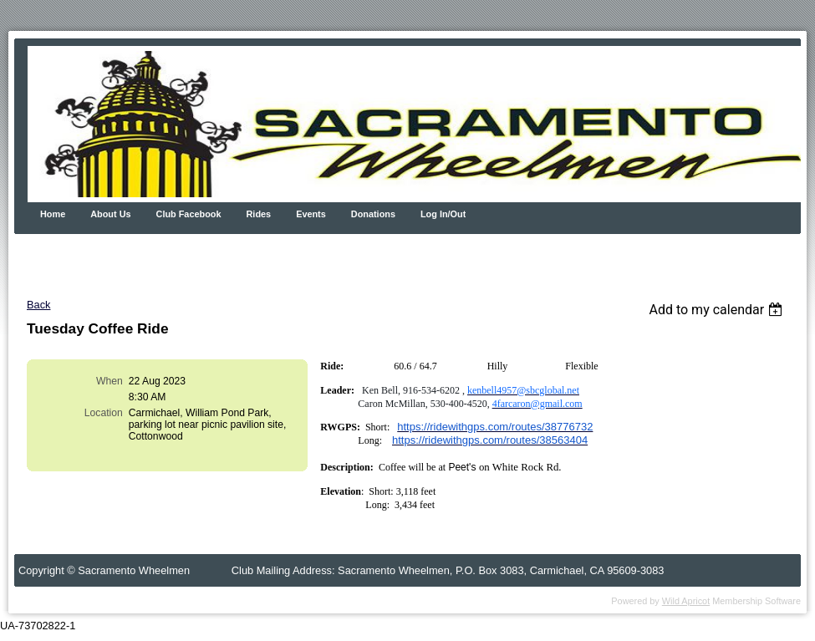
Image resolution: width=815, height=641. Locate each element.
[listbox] (718, 309)
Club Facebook (189, 214)
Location (103, 413)
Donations (373, 214)
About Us (110, 214)
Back (38, 304)
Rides (259, 214)
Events (311, 214)
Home (52, 214)
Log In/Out (443, 214)
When (109, 381)
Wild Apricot (686, 601)
